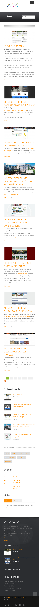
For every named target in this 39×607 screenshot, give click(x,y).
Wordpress (8, 461)
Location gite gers (14, 46)
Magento (21, 453)
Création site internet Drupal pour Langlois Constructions (15, 222)
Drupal (7, 453)
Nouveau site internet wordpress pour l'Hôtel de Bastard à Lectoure (18, 181)
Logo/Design (17, 477)
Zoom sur (17, 501)
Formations (7, 484)
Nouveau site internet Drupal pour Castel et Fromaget (15, 351)
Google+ (6, 540)
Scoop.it (6, 538)
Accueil (8, 19)
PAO (27, 453)
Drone (8, 501)
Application (7, 477)
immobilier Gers (22, 273)
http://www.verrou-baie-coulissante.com (15, 110)
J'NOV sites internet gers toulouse (17, 598)
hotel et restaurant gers (11, 194)
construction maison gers (20, 238)
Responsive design (10, 457)
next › (24, 378)
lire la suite (7, 80)
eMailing (6, 480)
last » (31, 378)
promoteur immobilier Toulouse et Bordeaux (17, 316)
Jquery (13, 453)
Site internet (21, 457)
